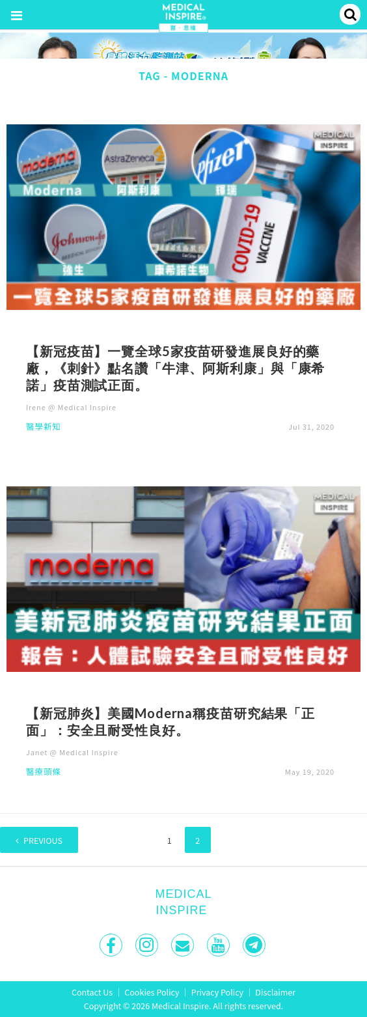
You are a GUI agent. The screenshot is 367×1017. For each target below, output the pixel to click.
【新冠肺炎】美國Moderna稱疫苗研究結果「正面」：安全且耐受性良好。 (170, 721)
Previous (42, 840)
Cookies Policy (151, 992)
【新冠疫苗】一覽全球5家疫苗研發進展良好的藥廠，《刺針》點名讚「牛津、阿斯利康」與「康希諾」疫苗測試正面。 (175, 368)
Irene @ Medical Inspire (71, 407)
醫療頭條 (43, 772)
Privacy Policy (217, 992)
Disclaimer (275, 992)
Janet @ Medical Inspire (72, 752)
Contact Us (92, 992)
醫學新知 (43, 427)
